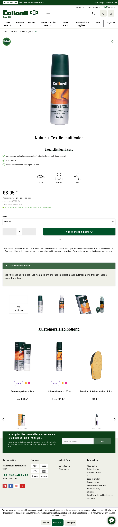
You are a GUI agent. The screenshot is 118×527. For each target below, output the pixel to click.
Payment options (93, 482)
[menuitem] (80, 7)
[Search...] (70, 13)
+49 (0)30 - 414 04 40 (15, 475)
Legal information (93, 479)
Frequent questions (94, 472)
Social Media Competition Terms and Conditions (100, 496)
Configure (70, 522)
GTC (88, 475)
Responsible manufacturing (97, 485)
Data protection (93, 469)
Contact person (64, 466)
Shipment (90, 492)
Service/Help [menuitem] (93, 7)
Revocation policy (93, 488)
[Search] (94, 13)
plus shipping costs (24, 198)
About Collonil (92, 466)
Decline (46, 522)
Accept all (57, 522)
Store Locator (64, 469)
